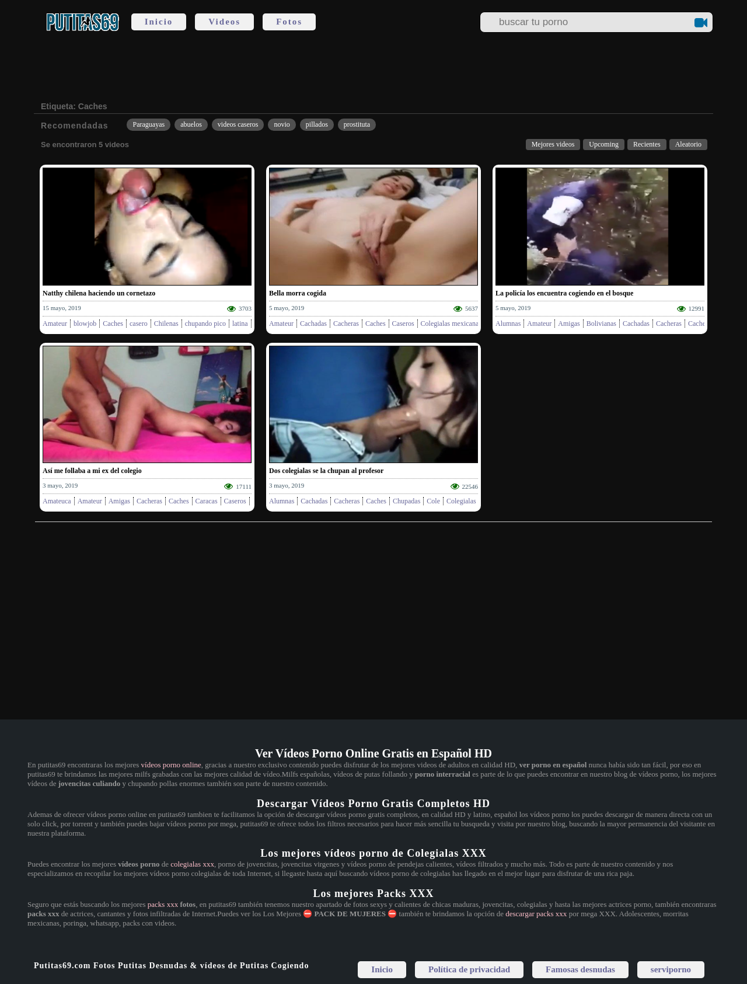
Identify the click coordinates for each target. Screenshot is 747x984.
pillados (317, 124)
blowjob (85, 323)
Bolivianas (601, 323)
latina (240, 323)
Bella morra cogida (297, 293)
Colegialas (461, 501)
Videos (224, 21)
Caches (113, 323)
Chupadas (406, 501)
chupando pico (205, 323)
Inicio (159, 21)
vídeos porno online (171, 764)
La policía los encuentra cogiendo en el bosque (564, 293)
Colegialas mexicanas (451, 323)
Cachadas (313, 323)
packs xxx (163, 904)
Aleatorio (688, 144)
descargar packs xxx (536, 913)
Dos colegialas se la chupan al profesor (326, 471)
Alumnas (508, 323)
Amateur (55, 323)
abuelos (191, 124)
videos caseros (238, 124)
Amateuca (57, 501)
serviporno (671, 969)
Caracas (207, 501)
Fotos (289, 21)
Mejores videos (553, 144)
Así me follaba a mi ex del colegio (92, 471)
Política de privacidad (469, 969)
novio (281, 124)
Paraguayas (148, 124)
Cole (433, 501)
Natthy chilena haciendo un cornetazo (99, 293)
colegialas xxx (192, 864)
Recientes (647, 144)
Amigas (569, 323)
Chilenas (166, 323)
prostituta (357, 124)
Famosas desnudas (580, 969)
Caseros (403, 323)
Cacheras (346, 323)
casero (139, 323)
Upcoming (604, 144)
